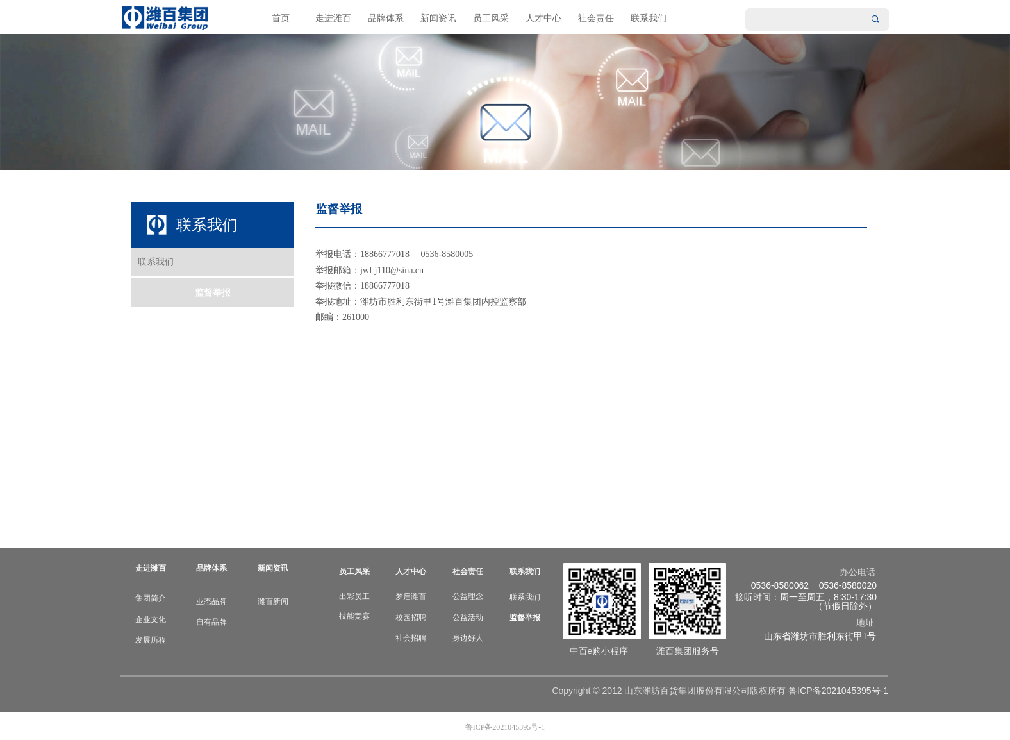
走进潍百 (333, 18)
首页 (281, 18)
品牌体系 (386, 18)
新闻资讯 (438, 18)
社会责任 (596, 18)
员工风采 (491, 18)
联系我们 (648, 18)
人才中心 (543, 18)
